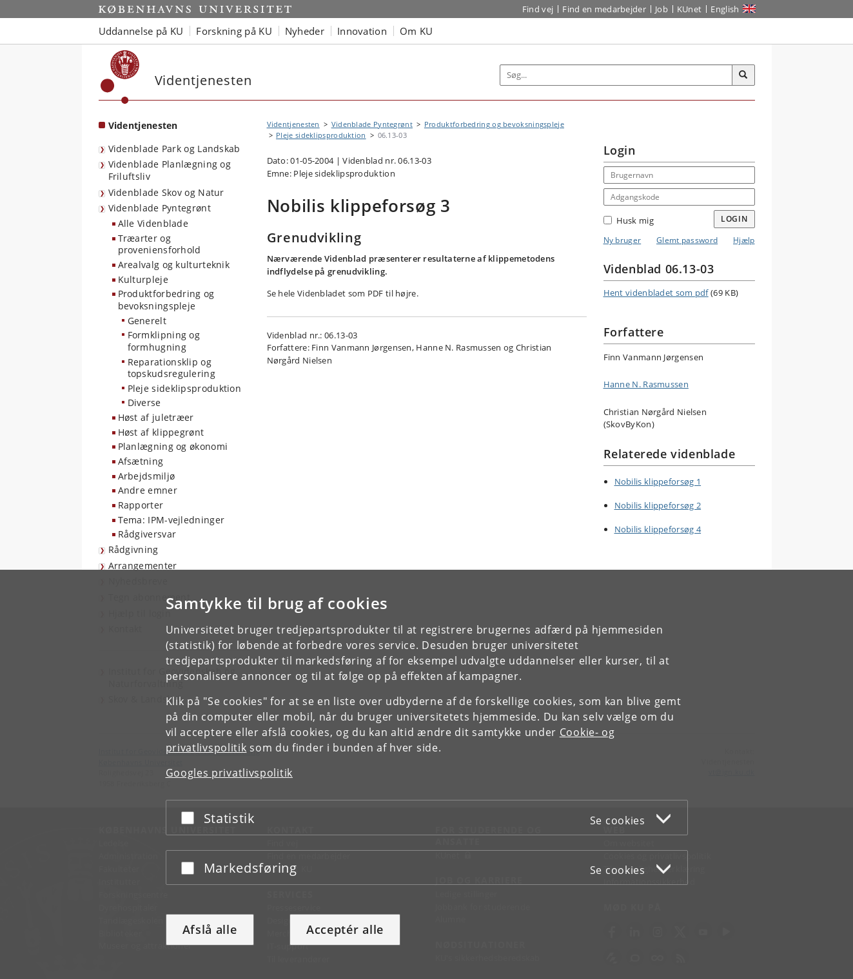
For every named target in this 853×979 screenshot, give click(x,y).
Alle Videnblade (153, 223)
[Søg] (743, 75)
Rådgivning (133, 549)
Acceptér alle (345, 929)
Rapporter (141, 505)
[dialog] (426, 774)
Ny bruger (622, 240)
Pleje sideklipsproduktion (185, 388)
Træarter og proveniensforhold (159, 244)
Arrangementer (142, 565)
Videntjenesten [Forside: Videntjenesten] (143, 125)
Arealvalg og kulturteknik (174, 264)
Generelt (147, 321)
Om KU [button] (416, 30)
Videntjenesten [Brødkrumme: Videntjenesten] (293, 124)
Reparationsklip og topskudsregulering (171, 368)
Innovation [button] (362, 30)
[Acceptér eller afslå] (191, 817)
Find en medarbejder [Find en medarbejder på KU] (604, 9)
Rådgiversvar (147, 534)
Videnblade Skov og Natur (166, 192)
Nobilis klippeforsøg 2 (657, 505)
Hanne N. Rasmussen (646, 384)
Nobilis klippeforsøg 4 (657, 529)
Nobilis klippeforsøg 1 (657, 481)
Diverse (144, 402)
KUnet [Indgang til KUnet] (689, 9)
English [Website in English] (725, 9)
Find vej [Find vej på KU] (537, 9)
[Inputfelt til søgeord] (616, 75)
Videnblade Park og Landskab (174, 148)
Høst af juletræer (156, 417)
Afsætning (141, 461)
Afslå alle (209, 929)
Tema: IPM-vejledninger (171, 520)
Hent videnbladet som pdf (656, 292)
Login (734, 218)
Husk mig (628, 220)
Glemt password (687, 240)
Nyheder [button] (304, 30)
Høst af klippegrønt (161, 432)
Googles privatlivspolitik (229, 773)
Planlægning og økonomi (173, 446)
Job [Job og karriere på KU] (661, 9)
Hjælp (744, 240)
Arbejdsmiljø (146, 476)
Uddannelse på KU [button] (141, 30)
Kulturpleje (143, 279)
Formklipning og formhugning (164, 341)
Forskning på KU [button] (234, 30)
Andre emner (147, 490)
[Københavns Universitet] (120, 77)
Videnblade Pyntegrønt (159, 208)
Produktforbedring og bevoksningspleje (166, 299)
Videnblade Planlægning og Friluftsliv (169, 170)
